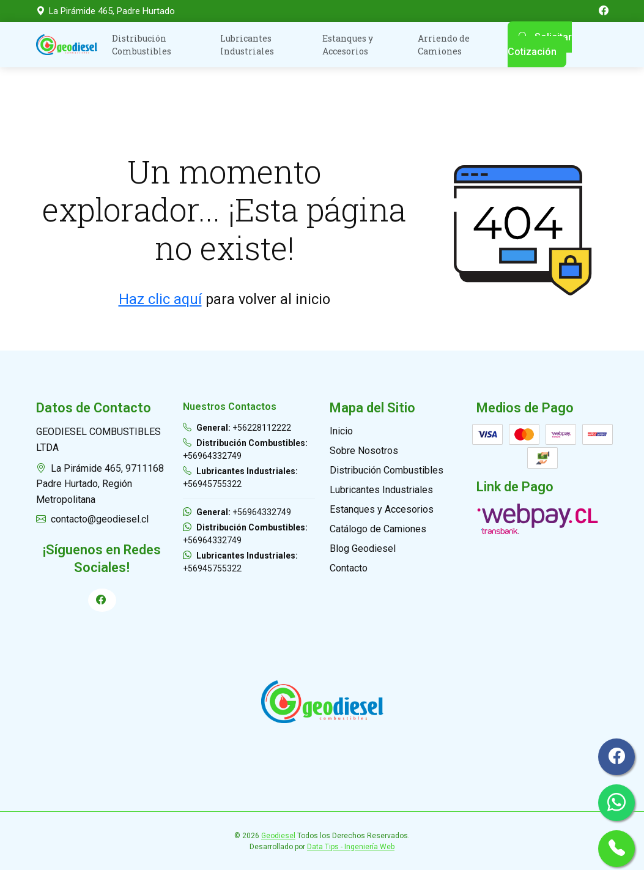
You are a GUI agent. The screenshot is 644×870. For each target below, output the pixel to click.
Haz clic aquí (160, 299)
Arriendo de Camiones (444, 44)
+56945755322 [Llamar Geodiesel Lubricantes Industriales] (240, 477)
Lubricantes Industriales (247, 44)
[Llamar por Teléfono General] (616, 848)
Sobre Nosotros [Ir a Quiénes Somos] (364, 450)
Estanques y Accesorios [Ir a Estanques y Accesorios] (382, 509)
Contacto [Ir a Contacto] (349, 568)
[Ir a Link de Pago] (537, 518)
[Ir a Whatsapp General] (616, 802)
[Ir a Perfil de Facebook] (102, 600)
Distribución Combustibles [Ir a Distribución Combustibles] (386, 470)
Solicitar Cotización (540, 44)
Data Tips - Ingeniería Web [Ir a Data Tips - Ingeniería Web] (350, 846)
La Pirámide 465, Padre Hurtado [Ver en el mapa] (105, 11)
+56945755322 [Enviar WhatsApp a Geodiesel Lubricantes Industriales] (240, 562)
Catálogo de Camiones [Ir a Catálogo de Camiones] (378, 529)
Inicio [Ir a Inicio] (341, 431)
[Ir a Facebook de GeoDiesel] (604, 11)
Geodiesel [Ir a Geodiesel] (278, 835)
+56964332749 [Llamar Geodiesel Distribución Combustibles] (245, 449)
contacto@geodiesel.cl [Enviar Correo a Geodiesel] (92, 519)
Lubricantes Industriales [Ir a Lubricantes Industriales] (381, 490)
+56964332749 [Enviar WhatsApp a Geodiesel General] (237, 512)
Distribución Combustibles (141, 44)
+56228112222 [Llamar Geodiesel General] (237, 428)
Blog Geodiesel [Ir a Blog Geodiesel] (363, 548)
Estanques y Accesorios (347, 44)
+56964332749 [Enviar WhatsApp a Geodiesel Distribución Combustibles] (245, 533)
